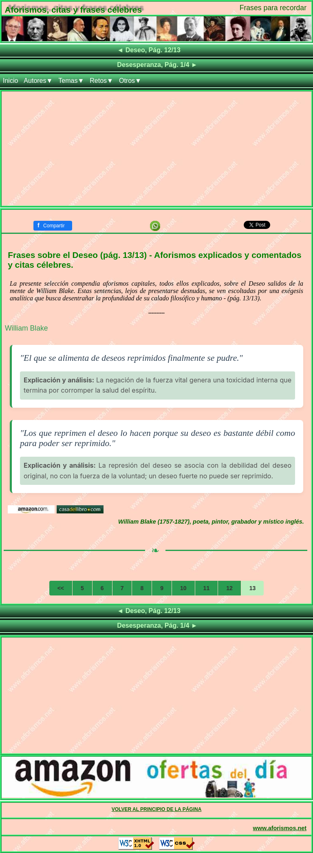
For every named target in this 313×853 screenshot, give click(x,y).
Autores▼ (38, 80)
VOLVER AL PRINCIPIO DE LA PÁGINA (157, 809)
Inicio (10, 80)
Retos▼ (101, 80)
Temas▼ (71, 80)
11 (206, 588)
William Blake (26, 328)
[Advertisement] (156, 148)
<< (60, 588)
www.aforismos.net (279, 828)
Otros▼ (130, 80)
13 (252, 588)
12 (229, 588)
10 (183, 588)
